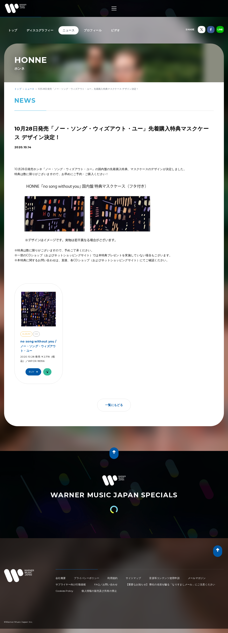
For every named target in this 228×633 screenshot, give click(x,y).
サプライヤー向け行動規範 (71, 584)
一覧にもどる (114, 405)
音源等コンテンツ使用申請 (164, 578)
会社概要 (61, 578)
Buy (34, 371)
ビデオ (115, 30)
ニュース (68, 30)
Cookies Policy (64, 590)
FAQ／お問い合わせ (106, 584)
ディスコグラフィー (40, 30)
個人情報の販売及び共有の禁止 (99, 590)
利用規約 (112, 578)
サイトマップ (133, 578)
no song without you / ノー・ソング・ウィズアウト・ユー (38, 346)
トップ (12, 30)
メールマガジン (197, 578)
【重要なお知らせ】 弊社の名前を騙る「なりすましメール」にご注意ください (170, 584)
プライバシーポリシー (86, 578)
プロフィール (93, 30)
